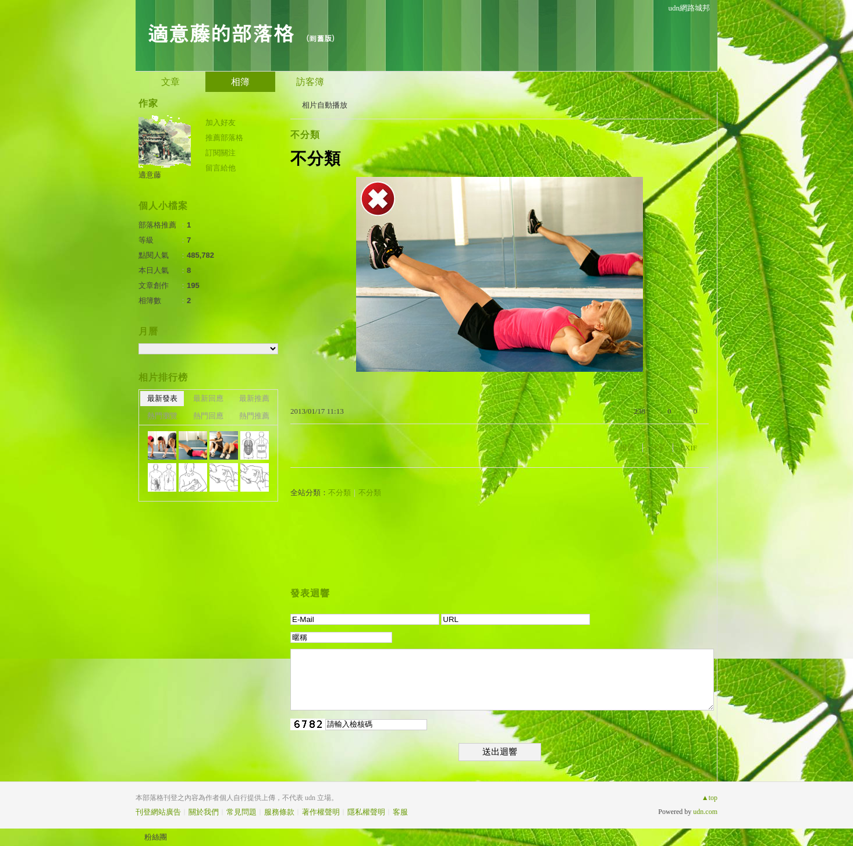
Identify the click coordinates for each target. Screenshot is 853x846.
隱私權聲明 (366, 812)
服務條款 (279, 812)
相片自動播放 (324, 105)
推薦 (627, 447)
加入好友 (220, 122)
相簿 (240, 82)
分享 (657, 447)
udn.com (705, 812)
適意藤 (149, 174)
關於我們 (204, 812)
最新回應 (208, 398)
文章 (170, 82)
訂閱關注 (220, 152)
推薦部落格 (224, 137)
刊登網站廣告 (158, 812)
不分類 (305, 135)
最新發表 (162, 398)
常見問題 (241, 812)
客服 (400, 812)
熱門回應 (208, 415)
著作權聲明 (321, 812)
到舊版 (320, 38)
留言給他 (220, 167)
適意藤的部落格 (220, 32)
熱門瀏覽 (162, 415)
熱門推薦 (254, 415)
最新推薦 (254, 398)
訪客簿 (310, 82)
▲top (709, 798)
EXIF (688, 447)
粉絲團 (155, 837)
